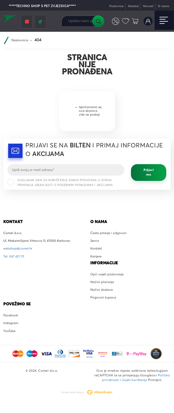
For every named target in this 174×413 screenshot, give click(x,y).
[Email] (66, 170)
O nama (163, 6)
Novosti (148, 6)
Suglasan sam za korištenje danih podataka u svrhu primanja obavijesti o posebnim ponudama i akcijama (60, 183)
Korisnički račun (148, 21)
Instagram (10, 323)
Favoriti (125, 21)
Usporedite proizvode (115, 21)
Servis (94, 240)
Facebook (10, 315)
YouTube (9, 331)
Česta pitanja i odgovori (108, 233)
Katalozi (133, 6)
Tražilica (98, 21)
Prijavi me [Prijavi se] (149, 172)
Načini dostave (101, 289)
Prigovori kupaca (103, 297)
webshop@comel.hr (17, 248)
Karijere (96, 256)
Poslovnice (116, 6)
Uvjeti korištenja (134, 380)
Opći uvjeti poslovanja (107, 274)
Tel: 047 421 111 (13, 256)
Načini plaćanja (102, 282)
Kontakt (96, 248)
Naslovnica (19, 40)
